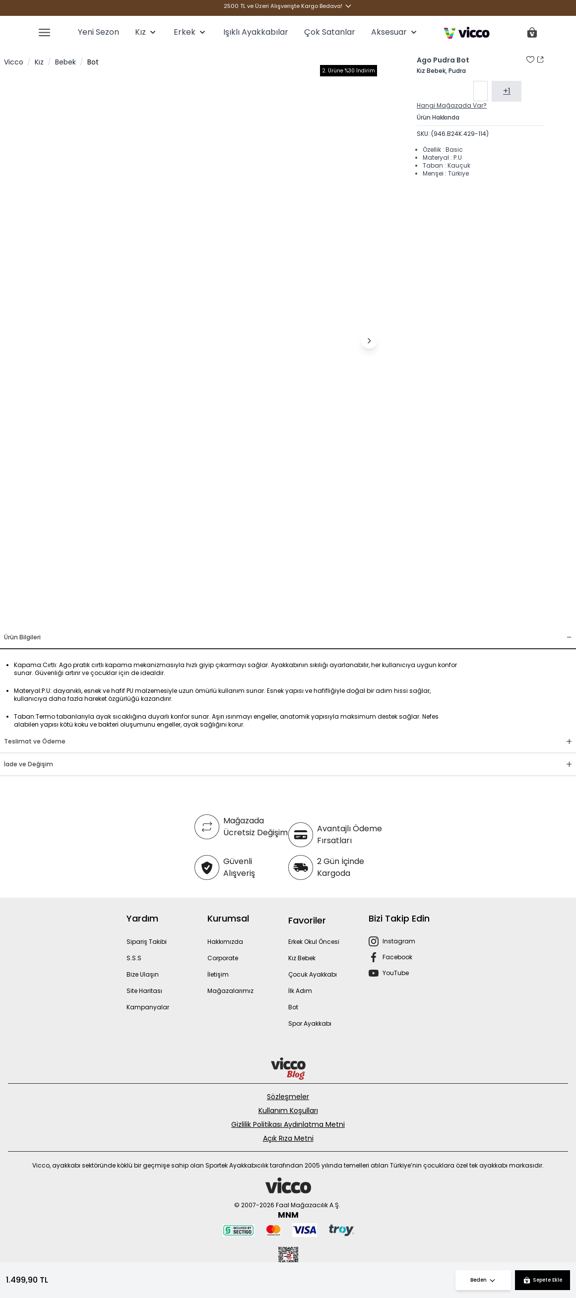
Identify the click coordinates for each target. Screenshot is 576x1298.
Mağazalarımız (230, 991)
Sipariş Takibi (147, 941)
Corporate (222, 958)
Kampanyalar (148, 1007)
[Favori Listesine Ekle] (530, 59)
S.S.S (134, 958)
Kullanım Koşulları (288, 1110)
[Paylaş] (540, 59)
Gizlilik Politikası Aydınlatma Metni (288, 1124)
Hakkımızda (225, 941)
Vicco (13, 62)
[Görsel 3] (200, 614)
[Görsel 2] (188, 614)
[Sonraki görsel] (369, 341)
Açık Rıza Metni (288, 1138)
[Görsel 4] (212, 614)
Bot (93, 62)
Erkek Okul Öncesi (313, 941)
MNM (288, 1215)
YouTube (396, 973)
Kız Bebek (302, 958)
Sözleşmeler (288, 1097)
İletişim (218, 974)
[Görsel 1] (173, 614)
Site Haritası (144, 991)
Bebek (65, 62)
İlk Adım (300, 991)
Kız (39, 62)
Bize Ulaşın (143, 974)
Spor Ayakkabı (309, 1023)
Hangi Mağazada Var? (452, 107)
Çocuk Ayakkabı (312, 974)
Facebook (397, 957)
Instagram (399, 941)
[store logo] (466, 33)
